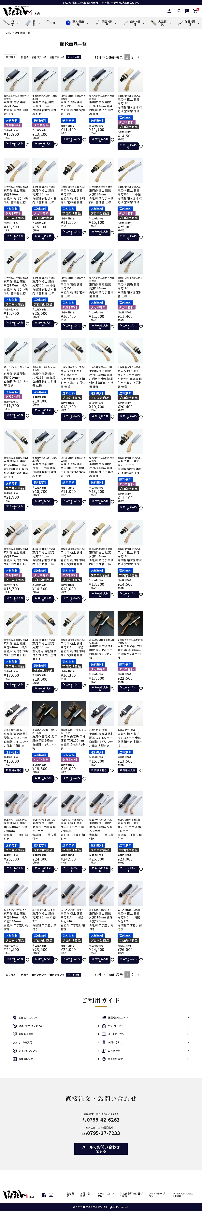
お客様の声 (111, 1051)
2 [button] (132, 57)
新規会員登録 (23, 1034)
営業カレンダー (24, 1059)
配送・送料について (115, 1018)
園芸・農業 (103, 22)
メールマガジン (113, 1034)
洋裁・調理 (186, 22)
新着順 (24, 57)
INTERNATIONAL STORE (183, 1194)
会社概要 (70, 1194)
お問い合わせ (112, 1042)
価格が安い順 (39, 57)
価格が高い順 (57, 57)
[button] (139, 57)
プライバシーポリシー (157, 1194)
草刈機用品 (74, 22)
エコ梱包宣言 (112, 1059)
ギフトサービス (113, 1026)
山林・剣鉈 (131, 22)
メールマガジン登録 (106, 1194)
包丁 (8, 23)
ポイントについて (25, 1051)
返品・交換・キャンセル (28, 1026)
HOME (7, 32)
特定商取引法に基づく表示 (131, 1194)
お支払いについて (25, 1018)
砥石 (30, 23)
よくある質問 (22, 1042)
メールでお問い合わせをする (101, 1148)
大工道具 (158, 22)
